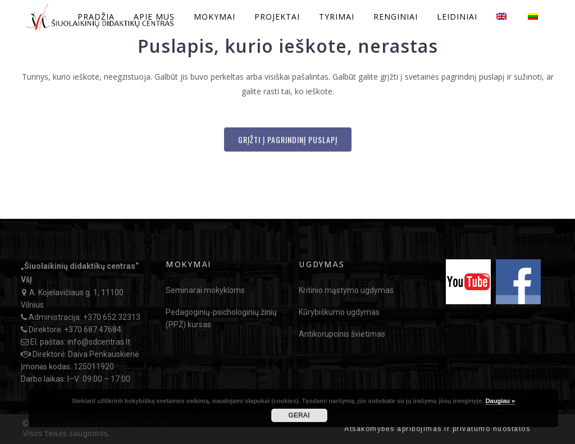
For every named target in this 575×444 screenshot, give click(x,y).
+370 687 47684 (92, 329)
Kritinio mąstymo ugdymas (346, 290)
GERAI (299, 415)
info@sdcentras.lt (98, 341)
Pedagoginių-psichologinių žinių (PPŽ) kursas (221, 318)
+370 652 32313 (111, 317)
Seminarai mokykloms (205, 290)
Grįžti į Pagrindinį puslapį (287, 139)
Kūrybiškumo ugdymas (339, 312)
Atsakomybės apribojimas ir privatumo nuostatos (437, 429)
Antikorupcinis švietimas (342, 333)
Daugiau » (500, 400)
